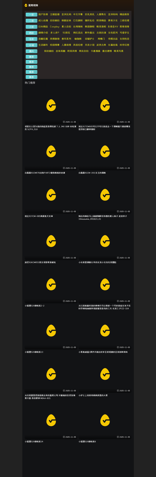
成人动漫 (43, 20)
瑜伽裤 (77, 39)
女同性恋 (124, 39)
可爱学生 (124, 32)
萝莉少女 (113, 20)
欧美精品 (101, 20)
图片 (31, 51)
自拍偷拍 (54, 20)
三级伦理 (124, 20)
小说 (31, 45)
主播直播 (54, 14)
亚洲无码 (66, 14)
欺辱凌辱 (124, 26)
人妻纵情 (66, 45)
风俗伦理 (78, 45)
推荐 (31, 57)
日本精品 (43, 26)
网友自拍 (83, 51)
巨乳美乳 (89, 14)
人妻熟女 (101, 14)
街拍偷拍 (49, 51)
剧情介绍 (43, 32)
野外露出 (89, 32)
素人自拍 (66, 26)
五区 (31, 39)
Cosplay (54, 26)
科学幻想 (124, 45)
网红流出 (78, 32)
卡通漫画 (95, 51)
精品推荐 (124, 14)
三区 (31, 27)
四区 (31, 33)
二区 (31, 21)
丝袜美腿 (60, 51)
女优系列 (113, 32)
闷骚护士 (89, 39)
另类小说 (89, 45)
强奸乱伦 (89, 20)
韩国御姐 (89, 26)
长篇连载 (113, 45)
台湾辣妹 (78, 26)
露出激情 (107, 51)
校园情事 (54, 45)
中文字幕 (78, 14)
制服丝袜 (66, 20)
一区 (31, 14)
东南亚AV (113, 26)
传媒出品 (113, 39)
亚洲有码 (113, 14)
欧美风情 (72, 51)
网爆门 (101, 39)
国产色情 (43, 14)
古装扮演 (101, 32)
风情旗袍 (54, 39)
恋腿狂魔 (43, 39)
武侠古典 (101, 45)
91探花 (66, 32)
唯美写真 (118, 51)
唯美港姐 (101, 26)
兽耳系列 (66, 39)
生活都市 (43, 45)
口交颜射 (78, 20)
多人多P (54, 32)
